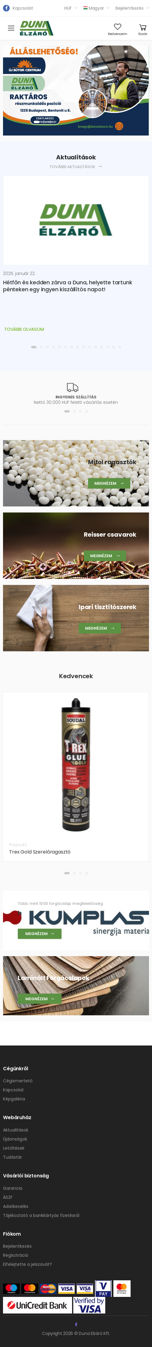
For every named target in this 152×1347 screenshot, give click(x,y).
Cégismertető (18, 1081)
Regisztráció (15, 1255)
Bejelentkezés (130, 8)
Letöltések (13, 1148)
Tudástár (12, 1157)
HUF (68, 8)
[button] (36, 122)
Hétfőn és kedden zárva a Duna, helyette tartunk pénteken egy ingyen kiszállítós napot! (67, 286)
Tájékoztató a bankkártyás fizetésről (41, 1215)
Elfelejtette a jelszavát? (27, 1264)
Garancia (12, 1188)
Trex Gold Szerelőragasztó (40, 851)
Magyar (93, 8)
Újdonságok (15, 1139)
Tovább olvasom (24, 329)
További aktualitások (76, 167)
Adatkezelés (15, 1206)
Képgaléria (14, 1099)
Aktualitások (15, 1130)
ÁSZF (8, 1197)
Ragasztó (18, 844)
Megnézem (39, 934)
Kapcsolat (23, 8)
